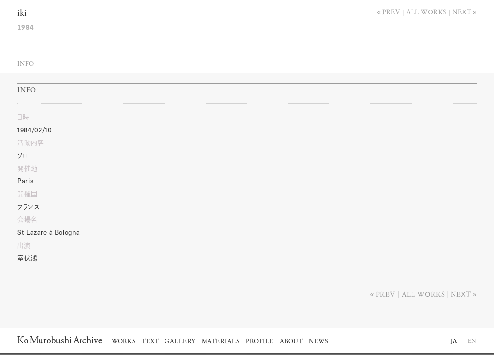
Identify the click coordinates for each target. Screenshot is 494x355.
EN (472, 341)
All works (426, 11)
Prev (391, 11)
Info (25, 64)
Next (462, 11)
